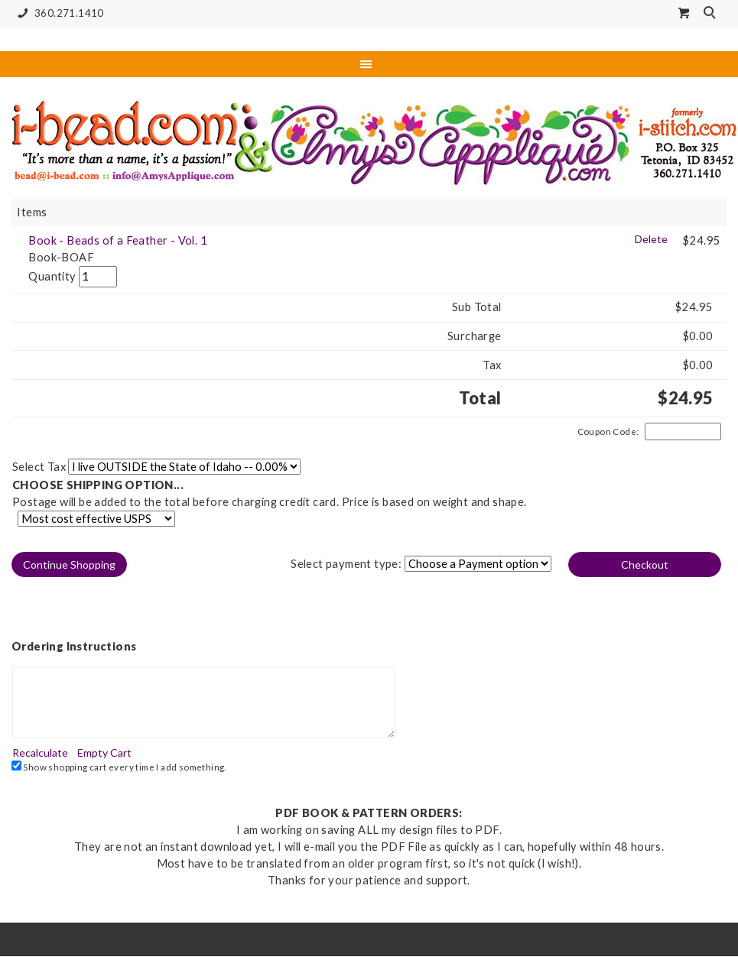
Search (711, 13)
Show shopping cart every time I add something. (118, 766)
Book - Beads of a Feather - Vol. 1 (117, 240)
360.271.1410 (57, 13)
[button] (70, 564)
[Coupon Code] (683, 432)
